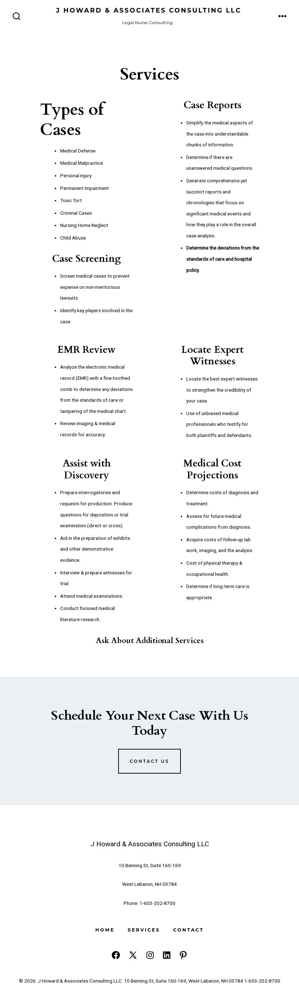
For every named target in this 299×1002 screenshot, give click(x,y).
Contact (188, 930)
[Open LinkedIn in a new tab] (166, 955)
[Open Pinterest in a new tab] (183, 955)
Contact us (149, 761)
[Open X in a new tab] (133, 955)
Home (105, 930)
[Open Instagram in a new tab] (150, 955)
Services (144, 930)
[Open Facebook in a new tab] (116, 955)
